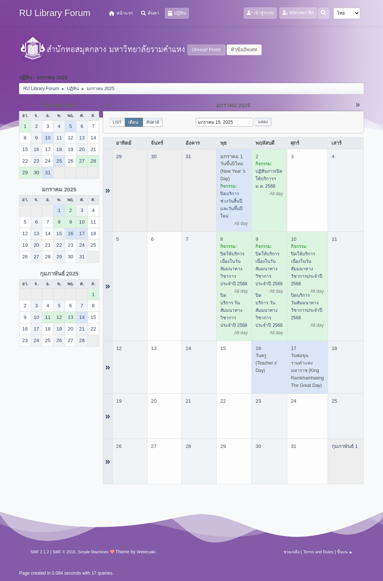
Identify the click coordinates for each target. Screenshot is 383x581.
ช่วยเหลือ (292, 552)
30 (154, 156)
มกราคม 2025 (59, 190)
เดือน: (134, 122)
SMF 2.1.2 (39, 552)
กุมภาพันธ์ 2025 (59, 274)
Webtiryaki (146, 552)
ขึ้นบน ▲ (345, 552)
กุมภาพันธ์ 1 (345, 446)
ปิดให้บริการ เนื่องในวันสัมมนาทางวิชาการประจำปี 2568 (233, 268)
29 (119, 156)
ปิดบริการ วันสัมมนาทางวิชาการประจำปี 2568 (233, 310)
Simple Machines (93, 552)
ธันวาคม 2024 (59, 105)
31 (188, 156)
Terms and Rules (318, 552)
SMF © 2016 (64, 552)
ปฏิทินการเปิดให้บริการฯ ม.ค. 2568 (268, 179)
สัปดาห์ (152, 122)
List (117, 122)
